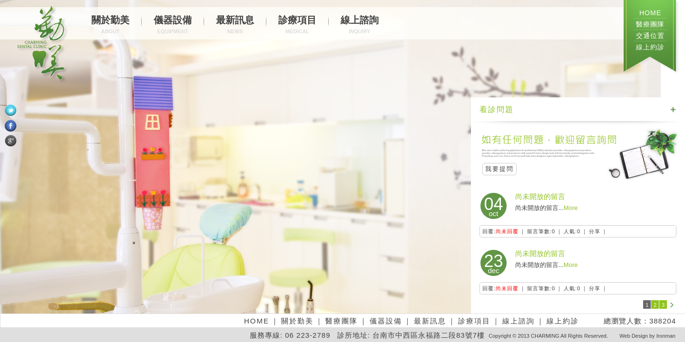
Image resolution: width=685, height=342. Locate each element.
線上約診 (650, 47)
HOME (650, 13)
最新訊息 (235, 26)
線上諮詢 (360, 26)
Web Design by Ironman (647, 336)
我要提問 (499, 168)
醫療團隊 (650, 24)
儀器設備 (173, 26)
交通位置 (650, 35)
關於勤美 (110, 26)
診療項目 (297, 26)
